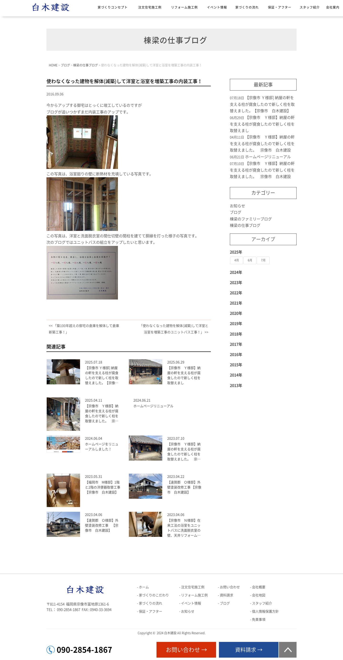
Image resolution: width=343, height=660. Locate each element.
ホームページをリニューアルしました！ (101, 446)
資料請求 (226, 595)
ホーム (144, 587)
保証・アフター (279, 7)
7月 (263, 260)
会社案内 (332, 7)
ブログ (235, 212)
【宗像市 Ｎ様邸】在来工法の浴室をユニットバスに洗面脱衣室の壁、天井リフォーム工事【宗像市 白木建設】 (184, 528)
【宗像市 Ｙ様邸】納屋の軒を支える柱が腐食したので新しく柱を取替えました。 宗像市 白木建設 (101, 414)
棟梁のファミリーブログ (251, 219)
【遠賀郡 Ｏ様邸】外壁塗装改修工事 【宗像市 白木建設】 (184, 487)
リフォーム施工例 (184, 7)
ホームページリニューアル (153, 406)
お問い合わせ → (186, 650)
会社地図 (258, 595)
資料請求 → (248, 649)
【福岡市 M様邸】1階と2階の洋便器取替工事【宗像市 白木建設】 (102, 487)
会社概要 (258, 587)
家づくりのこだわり (154, 595)
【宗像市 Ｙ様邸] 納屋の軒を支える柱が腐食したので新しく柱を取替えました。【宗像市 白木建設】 (103, 376)
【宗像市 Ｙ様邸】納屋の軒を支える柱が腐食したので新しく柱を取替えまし (184, 375)
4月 (236, 260)
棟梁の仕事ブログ (245, 225)
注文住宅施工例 (149, 7)
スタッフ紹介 (310, 7)
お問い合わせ (230, 587)
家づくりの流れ (247, 7)
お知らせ (237, 206)
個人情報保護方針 (265, 611)
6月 (250, 260)
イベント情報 (217, 7)
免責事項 (258, 619)
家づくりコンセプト (113, 7)
